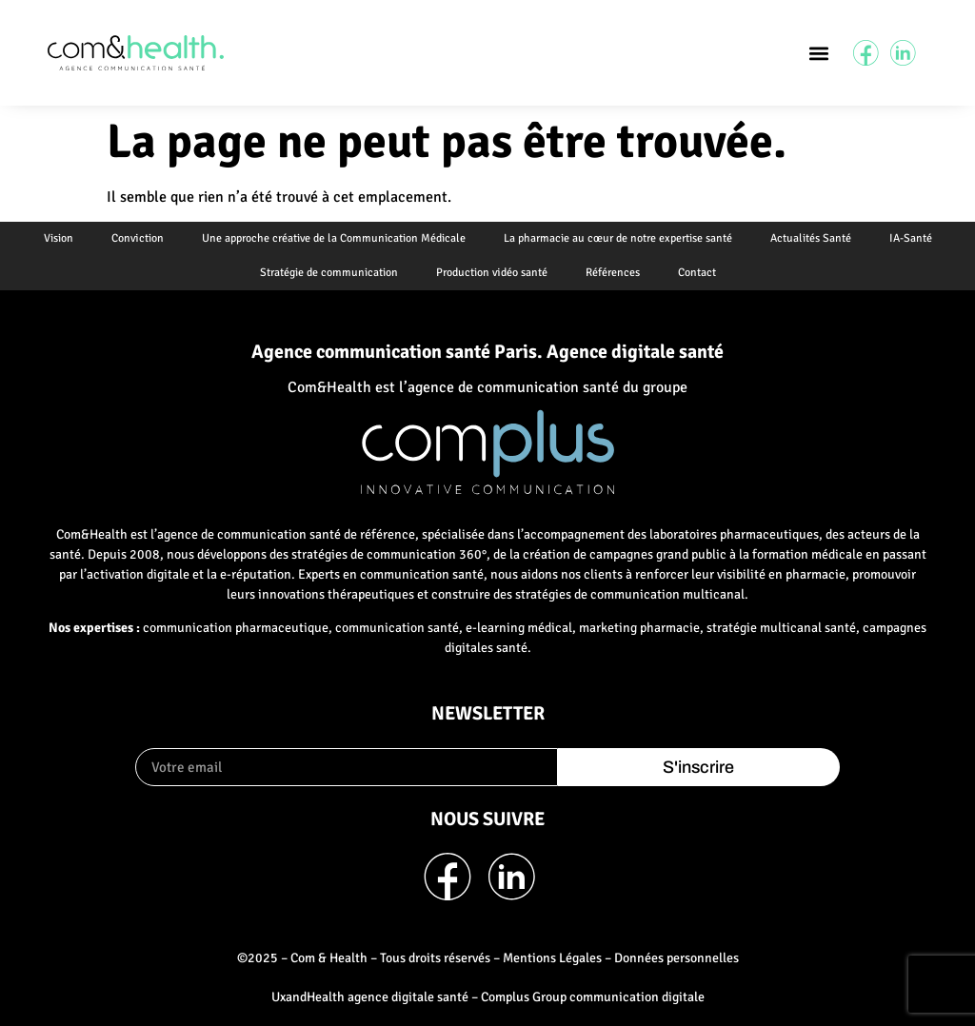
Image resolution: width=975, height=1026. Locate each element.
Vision (58, 238)
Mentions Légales (552, 958)
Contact (697, 273)
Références (613, 273)
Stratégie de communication (329, 273)
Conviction (137, 238)
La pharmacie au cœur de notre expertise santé (618, 238)
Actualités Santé (810, 238)
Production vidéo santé (491, 273)
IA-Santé (910, 238)
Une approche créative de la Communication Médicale (334, 238)
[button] (818, 53)
